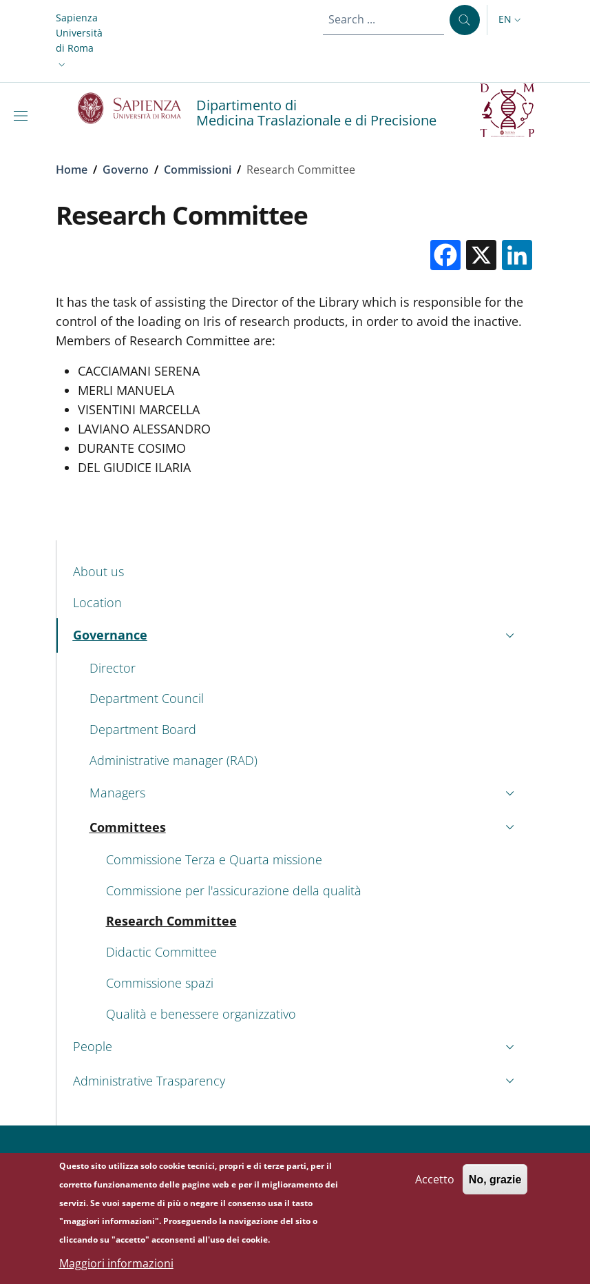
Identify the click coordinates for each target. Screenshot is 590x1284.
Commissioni (197, 169)
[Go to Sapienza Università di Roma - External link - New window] (137, 108)
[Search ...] (465, 20)
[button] (79, 41)
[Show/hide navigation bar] (23, 116)
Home (71, 169)
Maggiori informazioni (116, 1268)
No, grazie (495, 1184)
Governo (126, 169)
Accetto (434, 1184)
